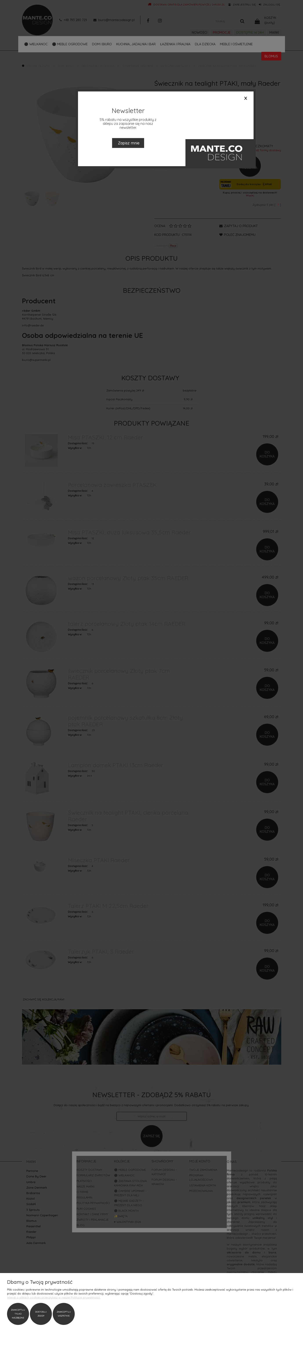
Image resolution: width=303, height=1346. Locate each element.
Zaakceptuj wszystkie (64, 1313)
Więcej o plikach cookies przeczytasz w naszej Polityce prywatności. (53, 1297)
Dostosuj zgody (41, 1313)
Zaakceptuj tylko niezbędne (18, 1313)
